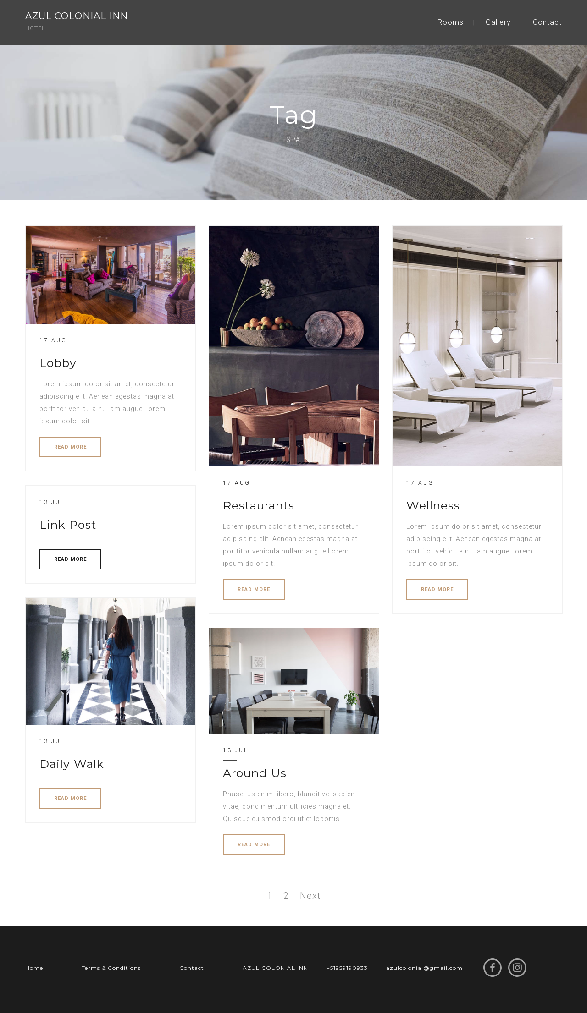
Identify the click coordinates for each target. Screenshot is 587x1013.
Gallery (498, 22)
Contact (547, 22)
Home (34, 967)
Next (310, 895)
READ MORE (70, 447)
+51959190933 (347, 967)
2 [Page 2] (286, 895)
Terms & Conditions (111, 967)
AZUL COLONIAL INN (275, 967)
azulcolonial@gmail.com (424, 967)
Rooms (450, 22)
